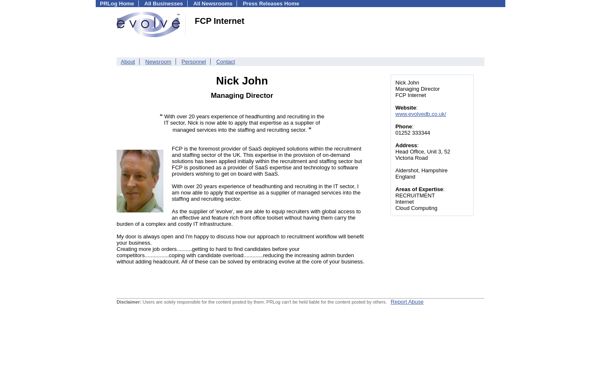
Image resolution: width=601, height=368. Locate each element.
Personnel (193, 62)
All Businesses (163, 3)
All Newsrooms (212, 3)
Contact (225, 62)
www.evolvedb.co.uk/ (420, 114)
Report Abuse (407, 302)
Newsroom (158, 62)
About (128, 62)
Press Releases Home (271, 3)
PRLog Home (117, 3)
